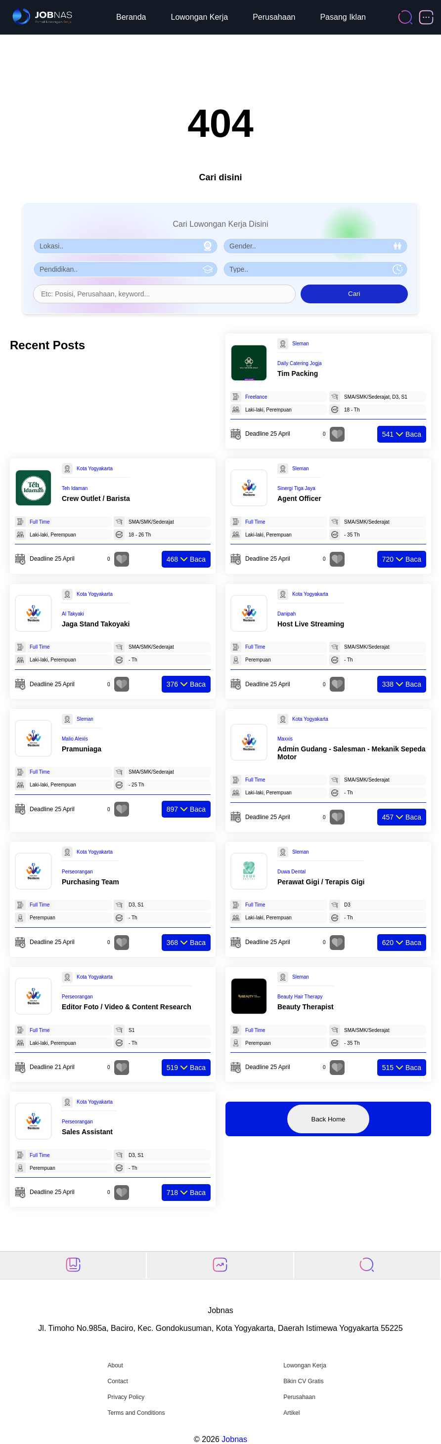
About (115, 1365)
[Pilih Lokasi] (125, 246)
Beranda (131, 17)
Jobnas (234, 1439)
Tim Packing (297, 373)
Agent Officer (299, 498)
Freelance (256, 397)
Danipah (286, 614)
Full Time (40, 522)
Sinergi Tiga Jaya (296, 488)
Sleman (300, 343)
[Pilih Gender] (315, 246)
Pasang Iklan (343, 17)
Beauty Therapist (305, 1007)
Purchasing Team (90, 882)
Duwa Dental (291, 871)
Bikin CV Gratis (303, 1381)
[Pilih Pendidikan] (125, 269)
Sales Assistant (87, 1132)
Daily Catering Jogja (299, 363)
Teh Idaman (75, 488)
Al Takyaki (73, 614)
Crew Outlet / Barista (96, 498)
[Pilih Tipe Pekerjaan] (315, 269)
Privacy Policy (125, 1397)
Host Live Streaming (310, 624)
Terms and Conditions (136, 1412)
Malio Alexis (75, 739)
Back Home (328, 1119)
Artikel (291, 1412)
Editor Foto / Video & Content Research (126, 1007)
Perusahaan (274, 17)
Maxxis (285, 739)
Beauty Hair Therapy (300, 996)
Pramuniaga (81, 749)
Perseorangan (77, 871)
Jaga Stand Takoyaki (96, 624)
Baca (401, 434)
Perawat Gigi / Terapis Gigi (320, 882)
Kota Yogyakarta (95, 468)
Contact (117, 1381)
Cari (354, 293)
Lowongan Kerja (199, 17)
